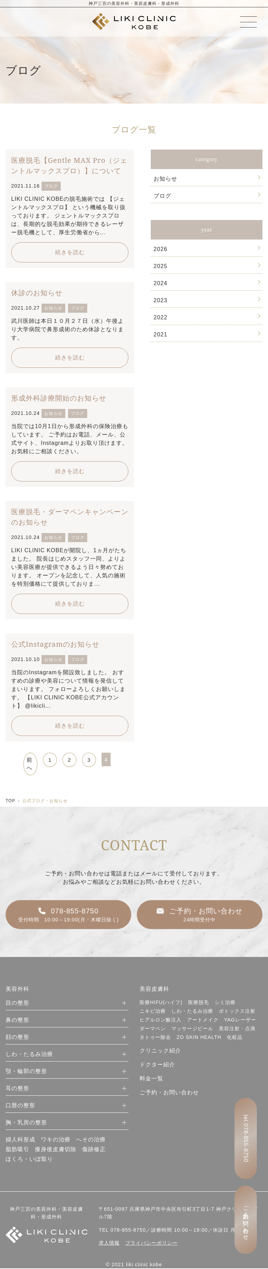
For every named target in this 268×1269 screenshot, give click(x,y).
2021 (161, 334)
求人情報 (109, 1243)
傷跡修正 (94, 1150)
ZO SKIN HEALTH (199, 1038)
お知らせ (165, 179)
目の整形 (17, 1003)
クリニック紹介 (160, 1051)
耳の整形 (17, 1089)
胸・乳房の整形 (26, 1123)
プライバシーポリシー (151, 1243)
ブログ (162, 196)
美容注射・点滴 (237, 1029)
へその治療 (91, 1140)
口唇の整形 (20, 1106)
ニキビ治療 (153, 1012)
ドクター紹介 (157, 1065)
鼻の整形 (17, 1021)
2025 (161, 266)
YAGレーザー (240, 1020)
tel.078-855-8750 (246, 1138)
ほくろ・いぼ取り (29, 1160)
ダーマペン (153, 1029)
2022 (161, 317)
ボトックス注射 (237, 1012)
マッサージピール (192, 1029)
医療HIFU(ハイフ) (161, 1003)
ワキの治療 (55, 1140)
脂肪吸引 (17, 1150)
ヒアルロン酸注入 (160, 1020)
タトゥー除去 (155, 1038)
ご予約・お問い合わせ (169, 1093)
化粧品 (235, 1038)
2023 (161, 300)
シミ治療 (225, 1003)
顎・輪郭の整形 (26, 1072)
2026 (161, 249)
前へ (29, 764)
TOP (10, 801)
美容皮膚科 (154, 990)
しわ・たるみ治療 (29, 1055)
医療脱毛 (198, 1003)
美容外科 (17, 990)
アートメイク (202, 1020)
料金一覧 (151, 1079)
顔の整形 (17, 1038)
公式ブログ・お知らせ (45, 801)
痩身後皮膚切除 (55, 1150)
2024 (161, 283)
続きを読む (70, 252)
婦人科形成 (20, 1140)
